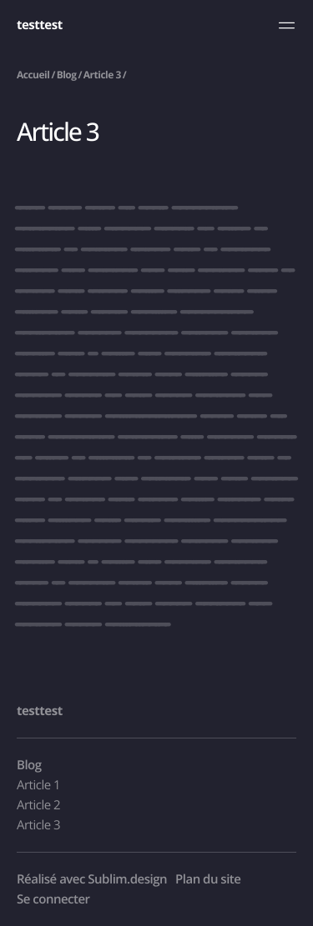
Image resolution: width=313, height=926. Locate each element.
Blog (67, 75)
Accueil (33, 75)
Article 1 (38, 785)
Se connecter (53, 899)
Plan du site (207, 879)
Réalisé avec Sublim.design (92, 879)
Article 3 (102, 75)
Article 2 (38, 805)
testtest (40, 25)
